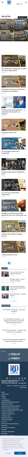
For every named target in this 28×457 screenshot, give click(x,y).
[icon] (7, 378)
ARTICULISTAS (5, 305)
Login (20, 4)
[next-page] (18, 263)
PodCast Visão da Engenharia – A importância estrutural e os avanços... (13, 112)
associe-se (16, 385)
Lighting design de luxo (9, 255)
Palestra (3, 23)
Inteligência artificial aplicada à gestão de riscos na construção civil (13, 214)
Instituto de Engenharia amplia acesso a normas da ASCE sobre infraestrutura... (17, 288)
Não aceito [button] (8, 453)
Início (2, 14)
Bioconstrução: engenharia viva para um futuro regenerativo (13, 69)
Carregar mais (14, 301)
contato (9, 385)
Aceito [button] (20, 453)
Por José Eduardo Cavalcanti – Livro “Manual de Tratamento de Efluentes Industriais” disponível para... (14, 320)
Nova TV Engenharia (9, 14)
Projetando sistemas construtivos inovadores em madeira (13, 90)
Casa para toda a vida (8, 132)
